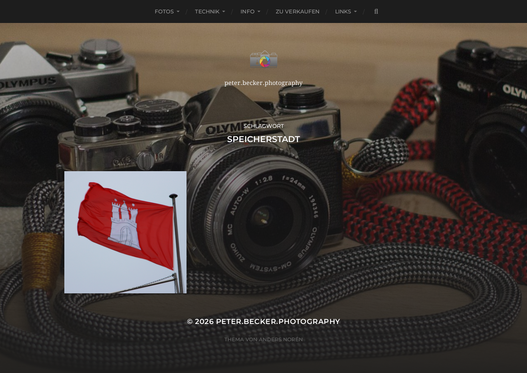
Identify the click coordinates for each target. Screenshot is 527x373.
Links (343, 11)
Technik (207, 11)
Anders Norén (281, 339)
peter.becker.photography (278, 321)
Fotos (164, 11)
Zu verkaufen (298, 11)
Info (248, 11)
